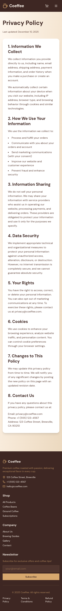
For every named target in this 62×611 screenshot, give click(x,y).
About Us (8, 531)
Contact (7, 545)
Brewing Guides (11, 536)
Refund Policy (49, 600)
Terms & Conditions (27, 600)
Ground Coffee (11, 511)
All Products (9, 502)
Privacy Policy (6, 600)
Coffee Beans (10, 506)
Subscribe (31, 576)
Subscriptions (10, 515)
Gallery (6, 540)
